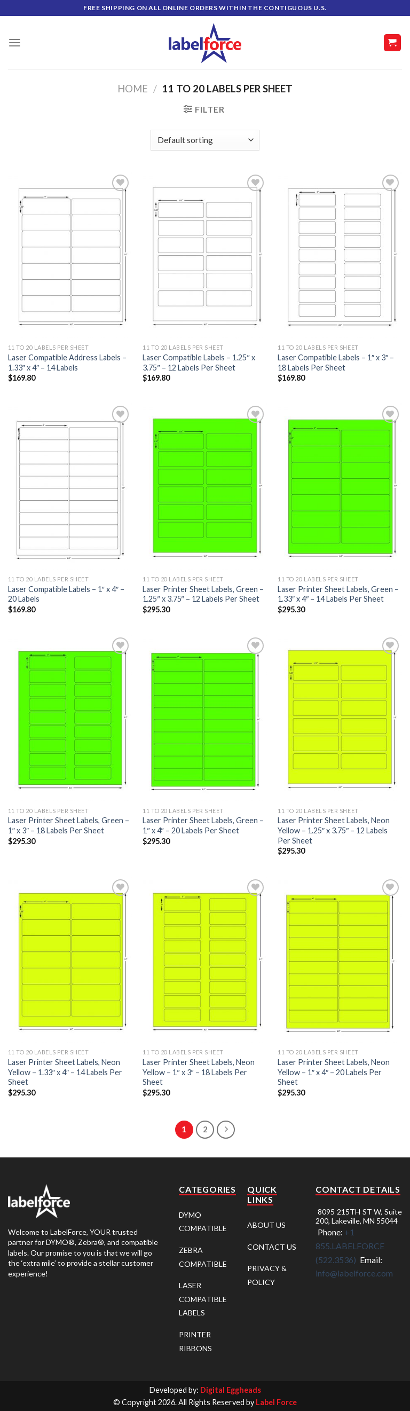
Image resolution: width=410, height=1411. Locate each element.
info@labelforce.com (354, 1273)
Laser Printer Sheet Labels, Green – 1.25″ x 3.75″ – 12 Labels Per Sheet (203, 594)
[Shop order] (205, 140)
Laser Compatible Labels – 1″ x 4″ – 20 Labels (66, 594)
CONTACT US (271, 1246)
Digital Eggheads (230, 1389)
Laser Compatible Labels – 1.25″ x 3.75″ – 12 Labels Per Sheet (199, 362)
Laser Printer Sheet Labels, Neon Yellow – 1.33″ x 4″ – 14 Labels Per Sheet (65, 1072)
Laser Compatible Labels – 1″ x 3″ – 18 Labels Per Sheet (336, 362)
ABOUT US (266, 1224)
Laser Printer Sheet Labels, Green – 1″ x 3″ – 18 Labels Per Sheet (68, 825)
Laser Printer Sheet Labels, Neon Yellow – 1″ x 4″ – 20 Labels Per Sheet (334, 1072)
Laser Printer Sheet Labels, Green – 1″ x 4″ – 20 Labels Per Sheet (203, 825)
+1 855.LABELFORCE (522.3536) (350, 1245)
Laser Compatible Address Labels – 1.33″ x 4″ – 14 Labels (67, 362)
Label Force (276, 1402)
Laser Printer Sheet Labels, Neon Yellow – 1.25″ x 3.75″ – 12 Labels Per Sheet (334, 830)
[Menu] (14, 42)
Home (132, 88)
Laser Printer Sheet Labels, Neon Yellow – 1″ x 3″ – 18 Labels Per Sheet (199, 1072)
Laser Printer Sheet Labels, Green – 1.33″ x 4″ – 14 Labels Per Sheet (338, 594)
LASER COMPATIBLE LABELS (203, 1299)
